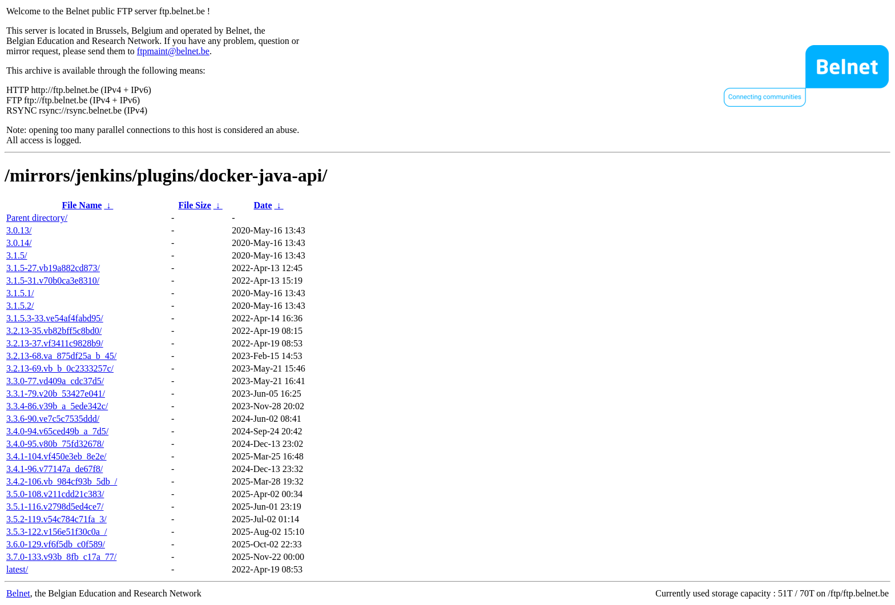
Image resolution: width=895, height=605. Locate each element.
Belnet (18, 593)
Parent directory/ (36, 218)
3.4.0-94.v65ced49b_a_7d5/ (57, 431)
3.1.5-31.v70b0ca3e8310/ (52, 280)
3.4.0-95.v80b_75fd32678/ (55, 444)
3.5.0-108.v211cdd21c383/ (55, 494)
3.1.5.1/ (20, 293)
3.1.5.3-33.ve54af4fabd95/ (54, 318)
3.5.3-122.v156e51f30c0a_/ (56, 532)
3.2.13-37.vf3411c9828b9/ (54, 343)
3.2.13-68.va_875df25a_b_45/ (61, 356)
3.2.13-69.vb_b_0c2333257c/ (60, 368)
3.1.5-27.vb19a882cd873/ (53, 268)
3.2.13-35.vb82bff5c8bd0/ (54, 331)
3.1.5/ (16, 255)
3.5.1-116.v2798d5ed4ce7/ (54, 506)
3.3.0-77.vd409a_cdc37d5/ (55, 381)
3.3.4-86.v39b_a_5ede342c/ (57, 406)
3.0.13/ (18, 230)
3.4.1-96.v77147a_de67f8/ (54, 469)
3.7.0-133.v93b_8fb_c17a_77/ (61, 557)
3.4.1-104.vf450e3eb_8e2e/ (56, 456)
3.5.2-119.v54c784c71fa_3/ (56, 519)
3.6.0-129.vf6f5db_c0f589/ (55, 544)
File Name (82, 205)
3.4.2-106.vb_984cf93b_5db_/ (61, 481)
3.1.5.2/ (20, 305)
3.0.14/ (18, 243)
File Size (194, 205)
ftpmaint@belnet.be (173, 51)
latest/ (17, 569)
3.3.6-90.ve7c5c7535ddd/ (52, 419)
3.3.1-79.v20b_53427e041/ (55, 393)
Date (263, 205)
